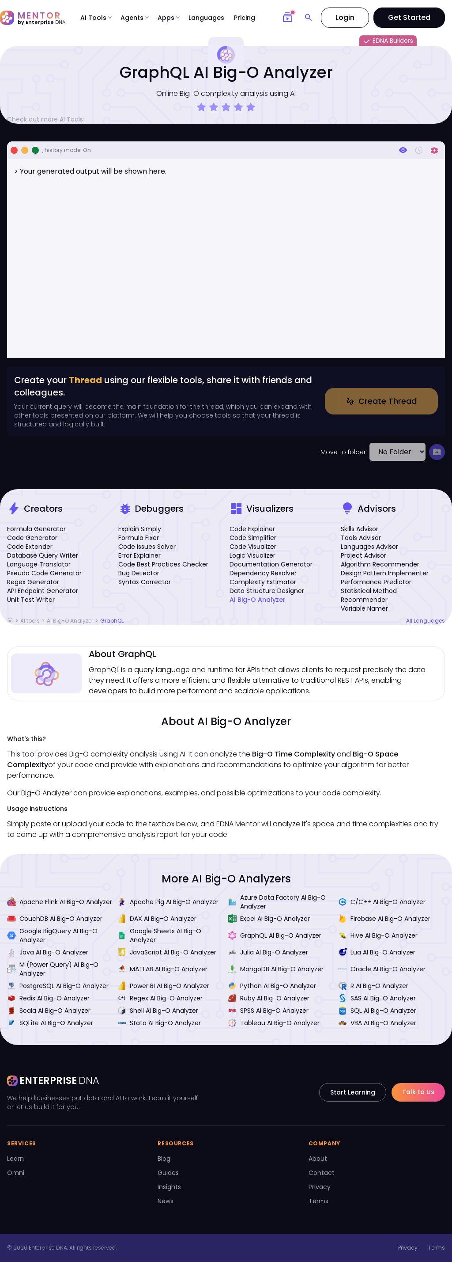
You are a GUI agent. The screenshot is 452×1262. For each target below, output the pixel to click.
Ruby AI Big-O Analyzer (268, 998)
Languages (206, 17)
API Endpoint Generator (42, 590)
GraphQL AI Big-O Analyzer (274, 935)
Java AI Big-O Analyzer (47, 952)
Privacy (320, 1186)
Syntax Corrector (144, 582)
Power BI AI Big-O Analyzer (163, 985)
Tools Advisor (361, 537)
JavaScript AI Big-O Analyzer (166, 952)
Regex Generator (33, 582)
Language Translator (39, 564)
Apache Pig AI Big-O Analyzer (167, 901)
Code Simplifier (253, 537)
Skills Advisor (359, 529)
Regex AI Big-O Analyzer (160, 998)
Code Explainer (252, 529)
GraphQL (112, 620)
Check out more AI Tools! (49, 119)
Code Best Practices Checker (163, 564)
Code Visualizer (253, 546)
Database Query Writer (42, 555)
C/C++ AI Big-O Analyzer (382, 901)
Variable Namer (364, 608)
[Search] (308, 18)
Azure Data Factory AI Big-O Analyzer (277, 902)
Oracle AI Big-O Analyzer (382, 969)
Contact (322, 1172)
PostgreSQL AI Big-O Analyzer (58, 985)
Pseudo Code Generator (44, 573)
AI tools (30, 620)
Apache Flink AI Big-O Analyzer (59, 901)
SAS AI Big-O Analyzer (377, 998)
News (165, 1201)
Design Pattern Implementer (385, 573)
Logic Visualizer (252, 555)
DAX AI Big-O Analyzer (156, 918)
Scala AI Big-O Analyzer (48, 1010)
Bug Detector (138, 573)
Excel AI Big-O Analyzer (269, 918)
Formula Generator (36, 529)
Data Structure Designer (267, 590)
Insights (169, 1186)
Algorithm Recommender (380, 564)
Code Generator (32, 537)
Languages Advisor (369, 546)
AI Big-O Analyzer (258, 599)
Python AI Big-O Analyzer (272, 985)
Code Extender (30, 546)
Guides (168, 1172)
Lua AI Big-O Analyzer (376, 952)
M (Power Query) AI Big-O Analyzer (52, 969)
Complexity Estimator (263, 582)
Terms (318, 1201)
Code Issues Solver (147, 546)
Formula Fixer (138, 537)
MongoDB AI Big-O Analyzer (276, 969)
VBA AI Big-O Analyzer (377, 1023)
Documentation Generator (271, 564)
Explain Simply (139, 529)
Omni (15, 1172)
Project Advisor (363, 555)
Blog (164, 1158)
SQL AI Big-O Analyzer (377, 1010)
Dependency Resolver (263, 573)
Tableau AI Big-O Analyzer (274, 1023)
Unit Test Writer (31, 599)
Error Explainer (139, 555)
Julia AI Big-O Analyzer (268, 952)
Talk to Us (418, 1091)
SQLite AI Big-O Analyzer (50, 1023)
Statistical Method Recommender (369, 595)
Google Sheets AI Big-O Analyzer (159, 935)
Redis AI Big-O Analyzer (48, 998)
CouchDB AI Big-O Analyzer (54, 918)
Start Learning (352, 1092)
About (318, 1158)
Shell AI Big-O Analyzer (157, 1010)
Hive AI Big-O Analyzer (378, 935)
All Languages (425, 620)
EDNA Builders (388, 41)
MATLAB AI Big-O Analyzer (162, 969)
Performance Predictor (376, 582)
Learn (15, 1158)
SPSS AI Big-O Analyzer (268, 1010)
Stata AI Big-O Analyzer (159, 1023)
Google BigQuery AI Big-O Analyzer (52, 935)
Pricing (244, 17)
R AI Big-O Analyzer (373, 985)
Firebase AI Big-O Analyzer (384, 918)
